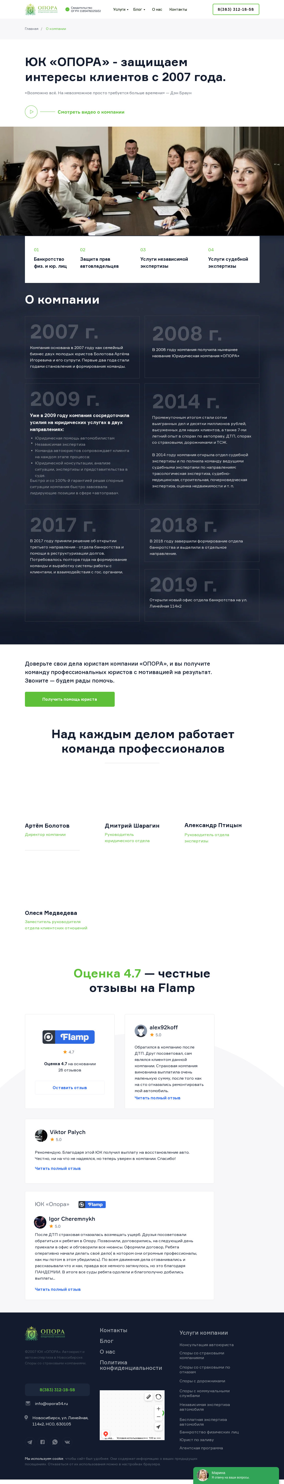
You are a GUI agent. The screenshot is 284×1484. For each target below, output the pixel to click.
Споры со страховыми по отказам (205, 1369)
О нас (157, 9)
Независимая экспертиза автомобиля (205, 1407)
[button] (75, 111)
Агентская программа (201, 1447)
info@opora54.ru (51, 1403)
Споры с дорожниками (202, 1380)
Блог (137, 9)
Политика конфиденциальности (131, 1365)
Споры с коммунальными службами (205, 1393)
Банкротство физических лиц (209, 1431)
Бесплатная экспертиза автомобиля (203, 1422)
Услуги (119, 9)
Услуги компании (204, 1332)
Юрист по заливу (197, 1439)
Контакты (178, 9)
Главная (31, 28)
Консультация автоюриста (207, 1344)
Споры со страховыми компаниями (202, 1355)
